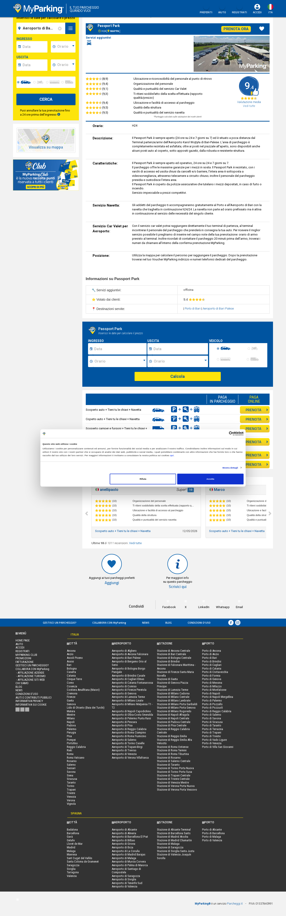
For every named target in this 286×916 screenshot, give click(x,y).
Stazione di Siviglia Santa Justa (175, 851)
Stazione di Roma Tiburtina (173, 754)
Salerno (71, 764)
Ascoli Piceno (75, 657)
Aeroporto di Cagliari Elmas (128, 679)
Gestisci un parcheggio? (59, 622)
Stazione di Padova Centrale (173, 722)
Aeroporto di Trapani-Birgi (127, 747)
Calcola (177, 376)
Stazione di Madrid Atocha (172, 836)
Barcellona (73, 833)
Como (70, 682)
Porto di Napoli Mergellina (217, 697)
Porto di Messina (212, 682)
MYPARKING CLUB (26, 655)
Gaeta (70, 700)
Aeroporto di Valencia (124, 886)
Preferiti (206, 9)
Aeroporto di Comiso (124, 686)
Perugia (71, 732)
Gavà (70, 836)
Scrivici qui (178, 587)
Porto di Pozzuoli (212, 707)
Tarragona (73, 872)
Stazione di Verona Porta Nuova (176, 786)
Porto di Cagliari (211, 665)
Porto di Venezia (211, 743)
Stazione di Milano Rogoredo (174, 711)
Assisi (70, 661)
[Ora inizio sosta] (120, 361)
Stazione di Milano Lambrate (173, 700)
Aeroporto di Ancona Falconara (130, 654)
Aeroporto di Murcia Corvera (129, 861)
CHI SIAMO (22, 683)
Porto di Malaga (211, 836)
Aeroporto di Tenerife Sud (127, 883)
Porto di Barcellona (213, 833)
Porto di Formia (211, 675)
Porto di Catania (211, 668)
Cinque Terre (74, 679)
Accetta (210, 479)
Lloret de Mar (75, 843)
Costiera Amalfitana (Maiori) (83, 689)
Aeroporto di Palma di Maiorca (130, 865)
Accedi (257, 12)
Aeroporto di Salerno (124, 739)
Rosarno (72, 761)
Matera (71, 711)
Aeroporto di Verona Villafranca (130, 757)
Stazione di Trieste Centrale (173, 779)
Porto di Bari (193, 308)
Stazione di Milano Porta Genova (176, 707)
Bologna (72, 668)
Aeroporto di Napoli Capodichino (131, 711)
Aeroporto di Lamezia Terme (128, 697)
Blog (168, 622)
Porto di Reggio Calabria (216, 711)
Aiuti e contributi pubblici (34, 697)
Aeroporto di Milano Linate (127, 700)
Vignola (71, 803)
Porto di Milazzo (212, 686)
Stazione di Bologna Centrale (174, 657)
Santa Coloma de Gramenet (83, 861)
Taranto (71, 782)
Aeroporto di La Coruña (126, 851)
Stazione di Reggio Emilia (172, 736)
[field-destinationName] (41, 28)
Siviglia (71, 869)
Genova (71, 704)
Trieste (71, 793)
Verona (71, 800)
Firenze (71, 697)
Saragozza (73, 865)
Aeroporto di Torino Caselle (128, 743)
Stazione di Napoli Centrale (173, 718)
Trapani (71, 789)
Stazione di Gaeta (167, 679)
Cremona (72, 693)
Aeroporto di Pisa (122, 725)
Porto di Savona (211, 718)
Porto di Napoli (211, 693)
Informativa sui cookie (31, 704)
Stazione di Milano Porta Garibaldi (177, 704)
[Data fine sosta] (180, 349)
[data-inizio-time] (65, 47)
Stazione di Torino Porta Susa (174, 771)
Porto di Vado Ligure (214, 739)
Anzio (70, 654)
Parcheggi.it (235, 903)
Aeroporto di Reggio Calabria (129, 729)
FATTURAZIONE (25, 662)
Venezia (71, 796)
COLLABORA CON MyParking (109, 622)
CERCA (45, 99)
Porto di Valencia (212, 840)
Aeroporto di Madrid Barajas (128, 854)
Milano (71, 718)
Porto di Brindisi (211, 661)
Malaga (71, 851)
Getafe (71, 840)
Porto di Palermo (212, 700)
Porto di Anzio (210, 654)
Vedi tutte (135, 543)
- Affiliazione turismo (31, 676)
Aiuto (222, 9)
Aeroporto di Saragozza (126, 876)
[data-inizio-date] (34, 47)
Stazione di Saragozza (170, 847)
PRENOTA (257, 410)
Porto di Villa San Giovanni (217, 747)
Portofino (72, 743)
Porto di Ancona (211, 650)
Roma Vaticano (75, 757)
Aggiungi (112, 583)
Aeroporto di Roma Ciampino (129, 732)
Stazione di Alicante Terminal (174, 829)
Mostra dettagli (230, 467)
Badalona (72, 829)
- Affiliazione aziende (30, 672)
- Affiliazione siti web (30, 679)
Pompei (71, 739)
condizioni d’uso (199, 622)
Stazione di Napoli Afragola (173, 714)
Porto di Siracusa (212, 722)
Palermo (71, 729)
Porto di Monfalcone (214, 689)
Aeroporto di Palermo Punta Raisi (131, 718)
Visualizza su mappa (46, 147)
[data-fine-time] (65, 65)
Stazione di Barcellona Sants (173, 833)
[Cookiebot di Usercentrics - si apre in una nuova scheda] (224, 434)
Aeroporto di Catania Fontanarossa (132, 682)
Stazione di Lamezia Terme (172, 689)
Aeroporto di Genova (124, 693)
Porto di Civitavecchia (215, 672)
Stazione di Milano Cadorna (173, 693)
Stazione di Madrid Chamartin (174, 840)
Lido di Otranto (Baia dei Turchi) (85, 707)
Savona (71, 771)
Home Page (23, 640)
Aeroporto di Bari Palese (218, 308)
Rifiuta (143, 479)
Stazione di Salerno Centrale (173, 761)
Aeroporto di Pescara (124, 722)
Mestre (71, 714)
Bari (69, 665)
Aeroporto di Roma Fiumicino (129, 736)
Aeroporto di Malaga (124, 858)
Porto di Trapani (211, 732)
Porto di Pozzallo (212, 704)
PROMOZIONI (23, 658)
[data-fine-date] (34, 65)
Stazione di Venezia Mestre (173, 782)
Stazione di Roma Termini (172, 750)
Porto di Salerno (211, 714)
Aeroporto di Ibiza (122, 847)
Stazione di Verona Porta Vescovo (177, 789)
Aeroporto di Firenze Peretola (129, 689)
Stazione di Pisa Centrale (171, 725)
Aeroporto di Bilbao (123, 840)
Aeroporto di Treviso (124, 750)
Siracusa (72, 779)
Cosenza (72, 686)
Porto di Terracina (212, 729)
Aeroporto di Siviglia (124, 879)
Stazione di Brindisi (168, 661)
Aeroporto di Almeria (124, 833)
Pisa (69, 736)
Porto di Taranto (211, 725)
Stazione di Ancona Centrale (173, 650)
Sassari (71, 768)
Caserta (71, 672)
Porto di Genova (211, 679)
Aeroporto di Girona (123, 843)
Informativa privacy (29, 701)
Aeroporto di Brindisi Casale (128, 675)
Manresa (72, 854)
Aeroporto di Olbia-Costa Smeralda (132, 714)
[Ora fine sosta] (180, 361)
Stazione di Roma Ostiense (172, 747)
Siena (70, 775)
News (145, 622)
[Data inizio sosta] (120, 349)
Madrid (71, 847)
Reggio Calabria (76, 747)
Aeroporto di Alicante (124, 829)
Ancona (71, 650)
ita (270, 12)
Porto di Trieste (211, 736)
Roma (70, 754)
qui (172, 455)
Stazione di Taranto (168, 764)
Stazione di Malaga (168, 843)
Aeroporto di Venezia (124, 754)
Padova (71, 725)
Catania (71, 675)
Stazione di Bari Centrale (171, 654)
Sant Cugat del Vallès (79, 858)
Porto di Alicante (212, 829)
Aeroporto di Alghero (124, 650)
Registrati (239, 9)
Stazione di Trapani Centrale (173, 775)
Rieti (69, 750)
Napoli (71, 722)
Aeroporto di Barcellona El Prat (130, 836)
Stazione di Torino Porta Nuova (175, 768)
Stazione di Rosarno (169, 757)
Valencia (72, 876)
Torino (70, 786)
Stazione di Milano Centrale (173, 697)
